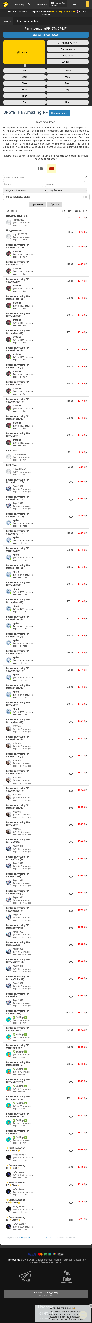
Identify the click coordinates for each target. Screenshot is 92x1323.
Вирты (24, 52)
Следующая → (26, 1238)
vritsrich (17, 726)
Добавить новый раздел (46, 34)
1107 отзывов (26, 254)
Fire (24, 102)
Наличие (66, 211)
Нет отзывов (25, 223)
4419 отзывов (26, 523)
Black (24, 89)
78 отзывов (25, 1020)
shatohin (17, 251)
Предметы (68, 49)
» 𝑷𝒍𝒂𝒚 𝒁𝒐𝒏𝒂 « (19, 1154)
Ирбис (16, 520)
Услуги (68, 55)
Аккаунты (67, 43)
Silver (24, 83)
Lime (67, 102)
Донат (67, 61)
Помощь (41, 4)
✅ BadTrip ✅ (20, 1017)
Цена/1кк (81, 211)
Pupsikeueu (18, 219)
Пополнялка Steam (28, 21)
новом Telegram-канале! (63, 11)
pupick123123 (20, 234)
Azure (67, 77)
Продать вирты (59, 113)
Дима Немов (19, 454)
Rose (67, 83)
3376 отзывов (26, 1158)
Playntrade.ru (13, 1259)
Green (24, 77)
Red (24, 70)
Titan (24, 96)
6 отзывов (26, 729)
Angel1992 (18, 486)
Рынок (6, 21)
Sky (67, 89)
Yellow (67, 70)
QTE (52, 3)
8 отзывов (26, 489)
